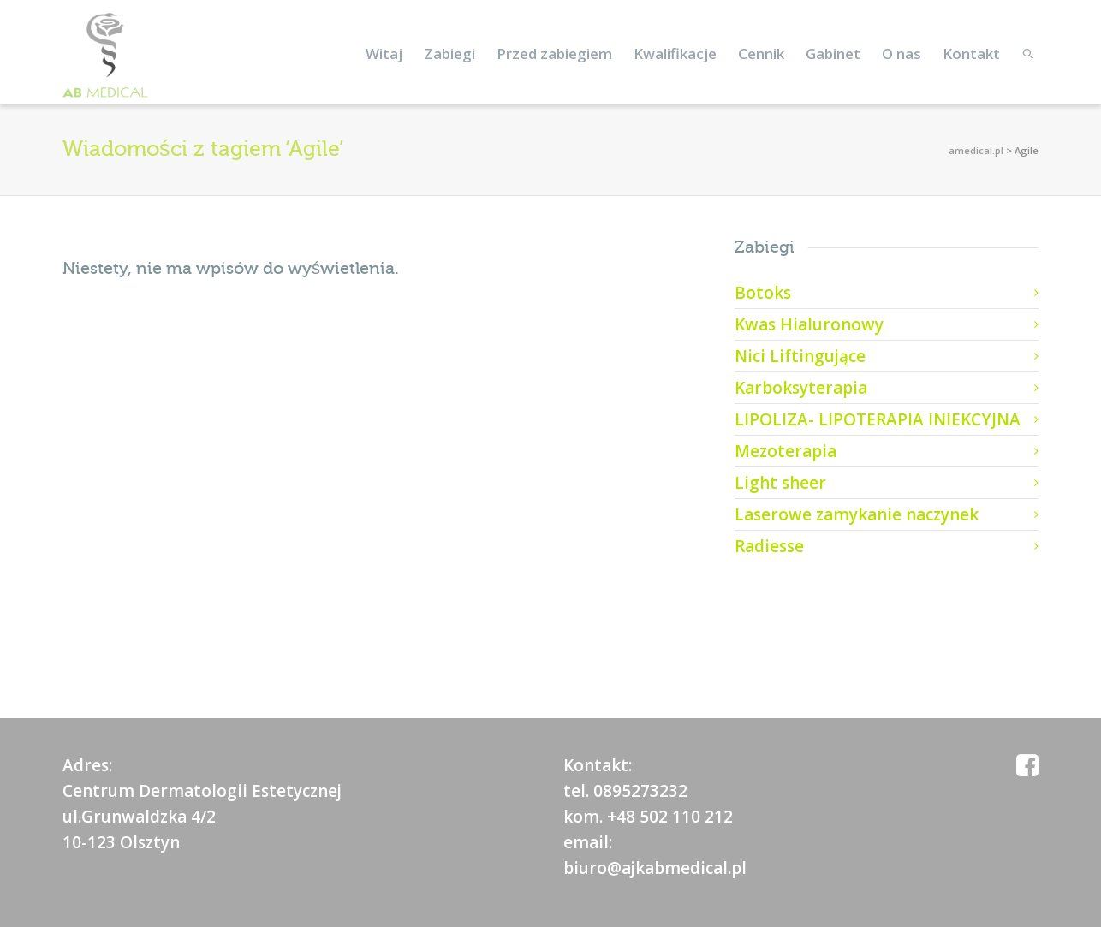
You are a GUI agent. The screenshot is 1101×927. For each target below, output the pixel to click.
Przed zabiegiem (554, 53)
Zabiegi (449, 53)
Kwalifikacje (675, 53)
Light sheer (780, 483)
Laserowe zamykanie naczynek (857, 514)
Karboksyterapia (801, 388)
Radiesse (769, 546)
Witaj (384, 53)
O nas (901, 53)
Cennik (761, 53)
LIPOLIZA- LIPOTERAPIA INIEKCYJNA (878, 419)
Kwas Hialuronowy (809, 324)
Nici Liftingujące (800, 356)
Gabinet (833, 53)
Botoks (763, 293)
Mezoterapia (785, 451)
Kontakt (971, 53)
